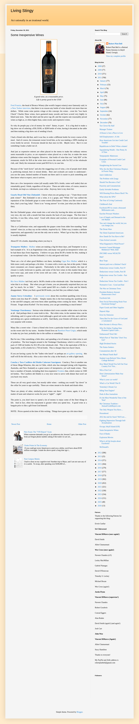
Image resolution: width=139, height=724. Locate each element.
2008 (100, 66)
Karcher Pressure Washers (109, 214)
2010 (100, 74)
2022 (100, 491)
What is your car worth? (109, 380)
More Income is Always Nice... (111, 324)
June (102, 100)
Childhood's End (106, 204)
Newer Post (15, 424)
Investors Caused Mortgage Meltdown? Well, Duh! (110, 248)
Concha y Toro (17, 362)
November (104, 119)
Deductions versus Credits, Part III (113, 272)
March (102, 88)
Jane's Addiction (106, 175)
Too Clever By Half (107, 126)
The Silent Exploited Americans (111, 233)
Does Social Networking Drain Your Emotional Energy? (113, 303)
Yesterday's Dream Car (108, 387)
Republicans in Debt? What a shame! (113, 146)
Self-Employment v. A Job (109, 137)
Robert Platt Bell (115, 44)
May (102, 96)
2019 (100, 479)
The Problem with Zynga (109, 179)
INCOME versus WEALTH (110, 253)
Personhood (104, 413)
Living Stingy (22, 10)
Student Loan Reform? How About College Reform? (113, 359)
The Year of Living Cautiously (111, 200)
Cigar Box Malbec (69, 261)
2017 (100, 472)
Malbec (32, 247)
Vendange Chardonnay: (21, 310)
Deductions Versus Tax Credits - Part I (114, 281)
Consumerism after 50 (108, 351)
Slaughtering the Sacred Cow (110, 165)
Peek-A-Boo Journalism (109, 394)
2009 (100, 70)
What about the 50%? (108, 197)
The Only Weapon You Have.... (111, 410)
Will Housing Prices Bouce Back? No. (114, 193)
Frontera (60, 371)
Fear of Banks (105, 434)
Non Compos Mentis (32, 459)
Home (49, 424)
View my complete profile (116, 56)
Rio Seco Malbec (18, 281)
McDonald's (104, 447)
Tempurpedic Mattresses (109, 156)
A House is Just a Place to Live (111, 133)
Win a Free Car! (106, 370)
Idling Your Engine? (107, 391)
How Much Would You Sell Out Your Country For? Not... (114, 365)
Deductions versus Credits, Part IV (113, 268)
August (103, 107)
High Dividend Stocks (108, 344)
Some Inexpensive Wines (109, 430)
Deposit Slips (105, 311)
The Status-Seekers (107, 347)
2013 (100, 456)
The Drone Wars (106, 229)
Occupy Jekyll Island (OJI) (110, 427)
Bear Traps (104, 261)
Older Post (82, 424)
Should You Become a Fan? (110, 182)
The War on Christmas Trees (110, 289)
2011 (100, 78)
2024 (100, 498)
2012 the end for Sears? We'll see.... (113, 417)
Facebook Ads (105, 298)
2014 (100, 460)
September (104, 111)
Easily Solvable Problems (109, 189)
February (103, 85)
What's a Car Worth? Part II (110, 383)
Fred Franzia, (16, 105)
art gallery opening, (74, 353)
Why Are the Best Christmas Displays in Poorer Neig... (114, 170)
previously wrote (43, 296)
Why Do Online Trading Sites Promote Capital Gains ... (111, 329)
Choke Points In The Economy (35, 445)
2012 (100, 453)
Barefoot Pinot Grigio (67, 330)
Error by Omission (106, 315)
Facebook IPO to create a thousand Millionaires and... (113, 209)
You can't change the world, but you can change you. (113, 224)
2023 (100, 494)
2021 (100, 487)
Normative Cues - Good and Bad (112, 285)
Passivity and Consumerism (110, 186)
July (102, 104)
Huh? (102, 257)
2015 (100, 464)
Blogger (79, 712)
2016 (100, 468)
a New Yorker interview (20, 108)
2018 (100, 475)
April (102, 92)
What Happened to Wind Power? (112, 244)
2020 (100, 483)
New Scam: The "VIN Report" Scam (38, 432)
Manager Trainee (106, 129)
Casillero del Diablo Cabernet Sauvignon (42, 362)
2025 (100, 502)
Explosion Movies (106, 437)
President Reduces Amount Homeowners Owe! (110, 293)
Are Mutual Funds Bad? (109, 355)
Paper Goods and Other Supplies (112, 308)
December (104, 123)
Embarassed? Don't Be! (108, 334)
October (103, 115)
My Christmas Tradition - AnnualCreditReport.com (110, 405)
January (103, 81)
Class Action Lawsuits (108, 240)
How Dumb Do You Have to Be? (112, 236)
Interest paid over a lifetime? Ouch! (113, 264)
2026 (100, 506)
